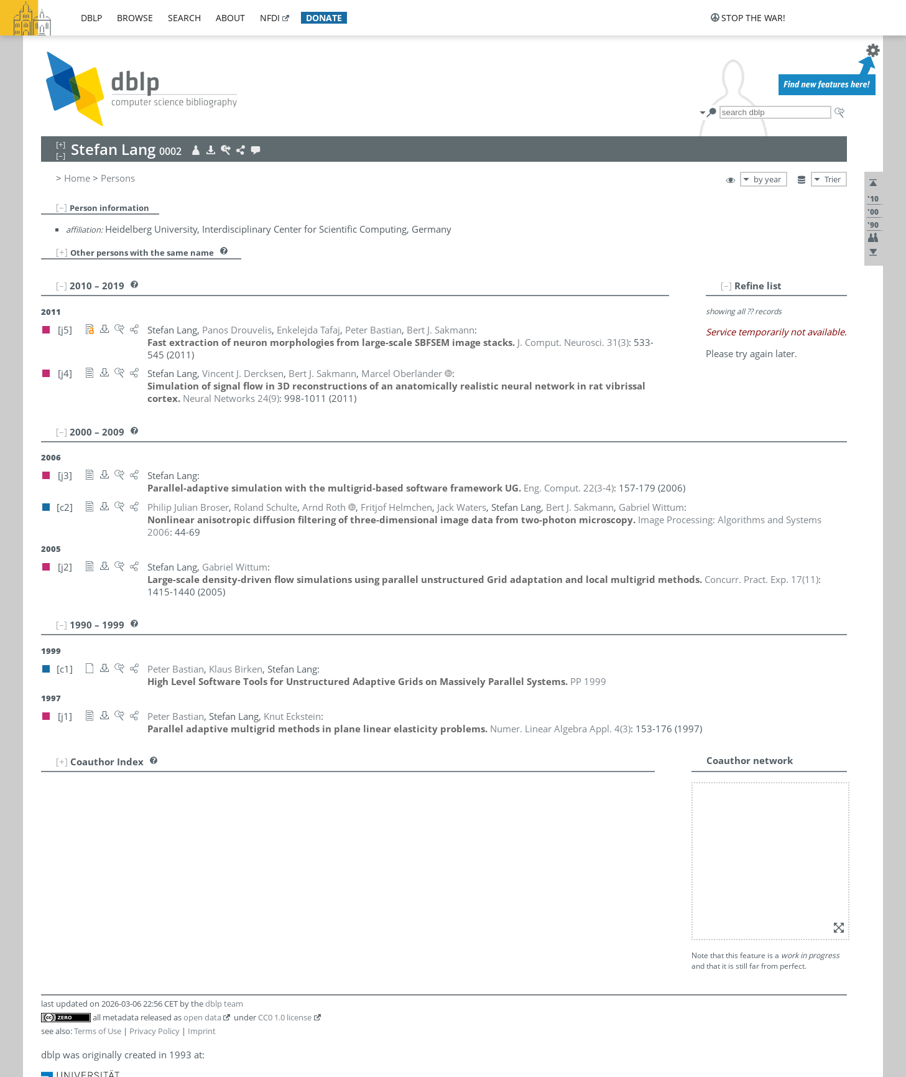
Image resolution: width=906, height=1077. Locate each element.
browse (135, 18)
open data (202, 1017)
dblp (91, 18)
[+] (62, 252)
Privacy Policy (154, 1031)
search (184, 18)
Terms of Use (97, 1031)
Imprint (202, 1031)
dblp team (224, 1003)
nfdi (270, 18)
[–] (61, 207)
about (230, 18)
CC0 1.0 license (285, 1017)
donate (324, 18)
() (573, 342)
